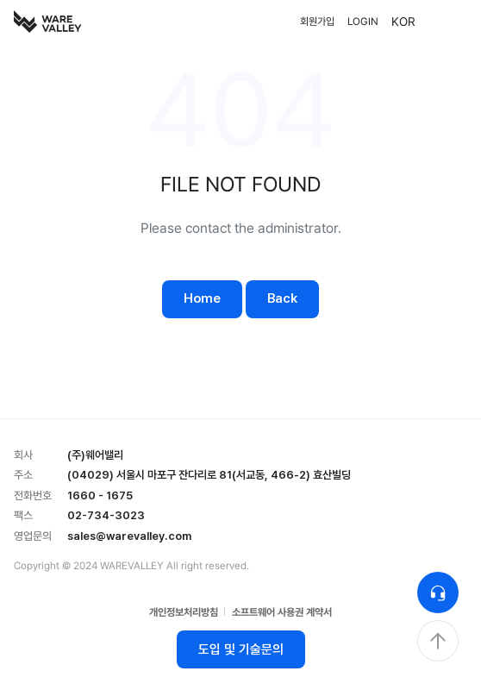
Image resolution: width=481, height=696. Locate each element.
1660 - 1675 (100, 495)
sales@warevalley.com (129, 536)
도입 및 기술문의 (241, 649)
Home (202, 298)
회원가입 (317, 22)
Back (282, 298)
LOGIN (362, 22)
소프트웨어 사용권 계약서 (282, 612)
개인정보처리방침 (183, 612)
